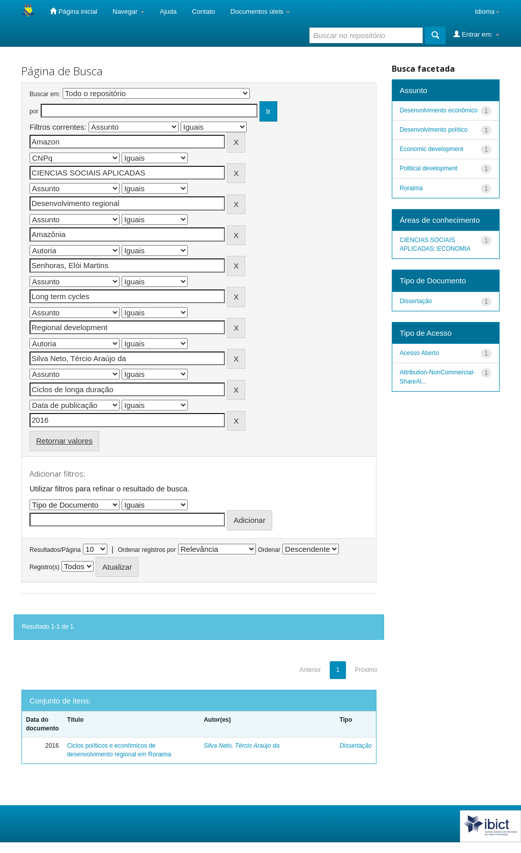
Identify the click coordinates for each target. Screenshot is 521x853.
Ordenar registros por (147, 549)
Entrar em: (476, 34)
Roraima (411, 188)
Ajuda (168, 11)
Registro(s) (45, 567)
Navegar (128, 11)
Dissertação (355, 745)
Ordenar (269, 549)
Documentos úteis (260, 11)
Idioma (487, 11)
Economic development (432, 149)
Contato (203, 11)
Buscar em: (45, 94)
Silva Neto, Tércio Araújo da (241, 745)
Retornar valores (64, 440)
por (34, 111)
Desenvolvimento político (434, 129)
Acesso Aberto (419, 353)
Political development (428, 168)
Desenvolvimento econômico (439, 110)
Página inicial (73, 11)
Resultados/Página (55, 549)
